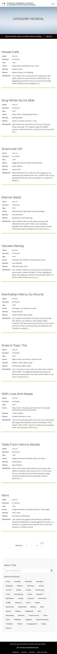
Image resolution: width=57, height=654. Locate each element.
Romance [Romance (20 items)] (21, 615)
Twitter (23, 652)
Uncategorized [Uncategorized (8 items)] (32, 624)
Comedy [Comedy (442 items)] (28, 590)
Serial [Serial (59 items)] (45, 615)
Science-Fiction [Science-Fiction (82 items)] (34, 615)
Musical (15, 56)
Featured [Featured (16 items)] (31, 598)
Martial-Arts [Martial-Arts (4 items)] (10, 607)
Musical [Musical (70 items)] (8, 611)
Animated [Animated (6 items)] (39, 581)
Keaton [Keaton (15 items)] (37, 603)
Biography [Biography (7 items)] (9, 586)
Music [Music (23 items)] (42, 607)
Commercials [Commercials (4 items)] (39, 590)
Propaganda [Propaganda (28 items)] (29, 611)
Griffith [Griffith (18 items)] (8, 603)
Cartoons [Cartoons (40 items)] (9, 590)
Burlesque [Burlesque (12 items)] (30, 586)
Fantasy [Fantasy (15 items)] (20, 598)
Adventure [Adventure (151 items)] (28, 581)
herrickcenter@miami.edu (29, 648)
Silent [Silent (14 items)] (8, 619)
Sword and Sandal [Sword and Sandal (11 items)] (42, 619)
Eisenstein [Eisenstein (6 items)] (39, 594)
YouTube (32, 652)
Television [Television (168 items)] (9, 624)
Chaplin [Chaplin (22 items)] (18, 590)
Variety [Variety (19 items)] (43, 624)
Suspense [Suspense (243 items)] (28, 619)
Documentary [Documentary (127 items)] (18, 594)
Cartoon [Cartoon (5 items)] (41, 586)
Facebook (15, 652)
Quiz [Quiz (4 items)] (39, 611)
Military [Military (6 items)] (33, 607)
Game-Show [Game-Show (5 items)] (42, 598)
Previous (18, 545)
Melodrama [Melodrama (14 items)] (22, 607)
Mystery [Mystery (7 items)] (18, 611)
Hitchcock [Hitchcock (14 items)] (18, 603)
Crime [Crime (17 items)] (8, 594)
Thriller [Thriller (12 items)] (19, 624)
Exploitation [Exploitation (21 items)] (10, 598)
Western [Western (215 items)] (8, 628)
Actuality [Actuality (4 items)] (17, 581)
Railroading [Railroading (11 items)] (10, 615)
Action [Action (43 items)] (8, 581)
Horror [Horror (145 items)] (28, 603)
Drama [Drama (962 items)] (30, 594)
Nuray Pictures (42, 652)
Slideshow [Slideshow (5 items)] (17, 619)
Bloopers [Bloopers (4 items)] (20, 586)
